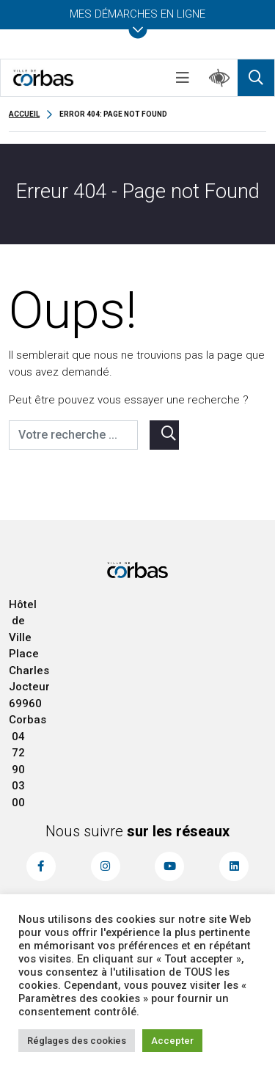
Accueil (24, 114)
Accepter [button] (172, 1040)
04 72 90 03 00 (18, 769)
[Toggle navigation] (182, 77)
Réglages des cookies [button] (76, 1040)
